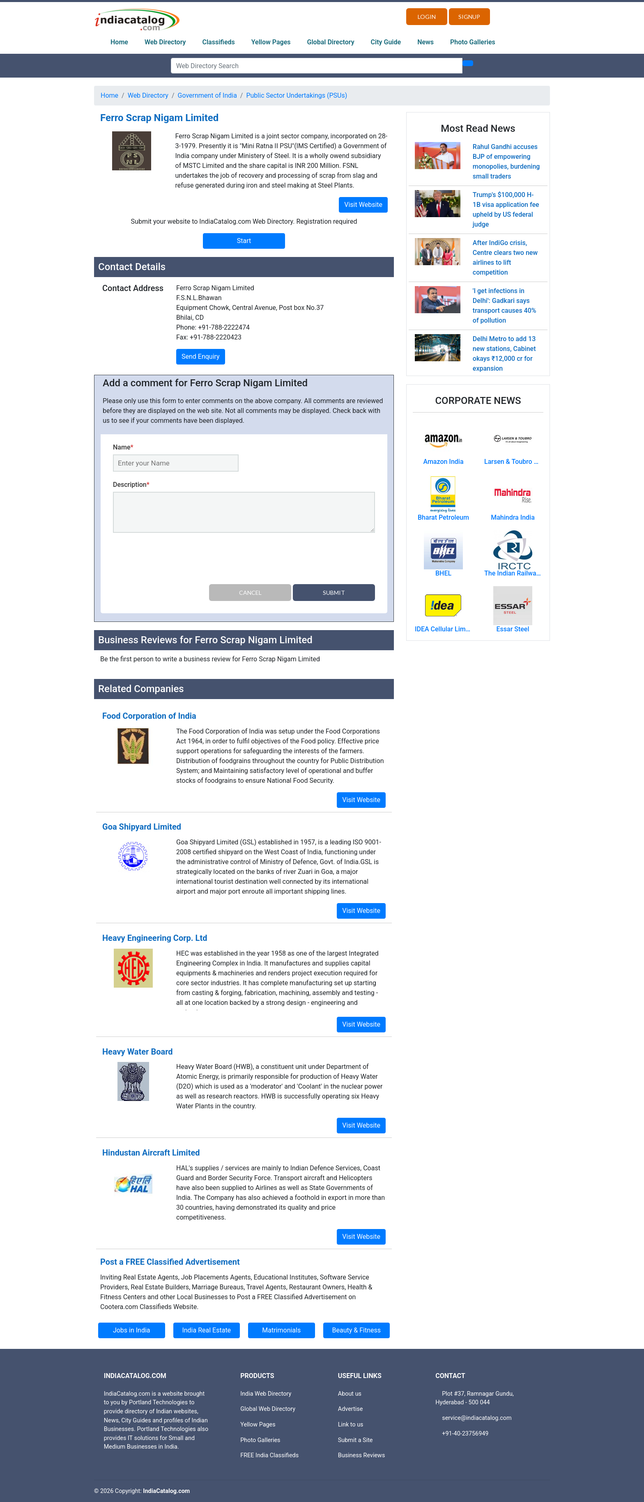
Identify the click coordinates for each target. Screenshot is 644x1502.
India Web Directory (265, 1393)
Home (119, 42)
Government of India (207, 95)
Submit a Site (355, 1440)
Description (131, 484)
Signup (469, 16)
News (425, 42)
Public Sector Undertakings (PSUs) (296, 95)
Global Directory (330, 42)
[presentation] (175, 560)
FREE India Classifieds (269, 1455)
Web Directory (165, 42)
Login (427, 16)
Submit (334, 592)
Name (123, 447)
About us (349, 1393)
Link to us (350, 1424)
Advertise (350, 1409)
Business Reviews (361, 1455)
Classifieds (218, 42)
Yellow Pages (271, 42)
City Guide (386, 42)
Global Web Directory (267, 1409)
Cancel (250, 592)
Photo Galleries (472, 42)
